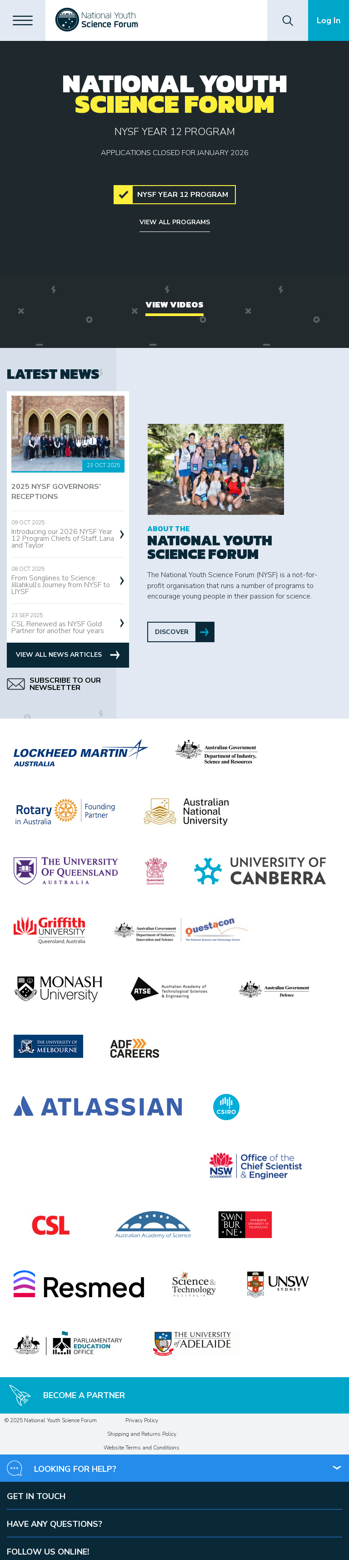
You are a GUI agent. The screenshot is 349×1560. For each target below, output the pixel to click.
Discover (172, 632)
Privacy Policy (141, 1420)
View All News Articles (68, 655)
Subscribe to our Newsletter (54, 684)
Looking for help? (75, 1469)
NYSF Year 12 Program (182, 195)
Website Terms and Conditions (141, 1447)
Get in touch (36, 1496)
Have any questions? (54, 1524)
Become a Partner (67, 1395)
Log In (328, 20)
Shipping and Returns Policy (141, 1434)
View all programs (175, 222)
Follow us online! (48, 1551)
